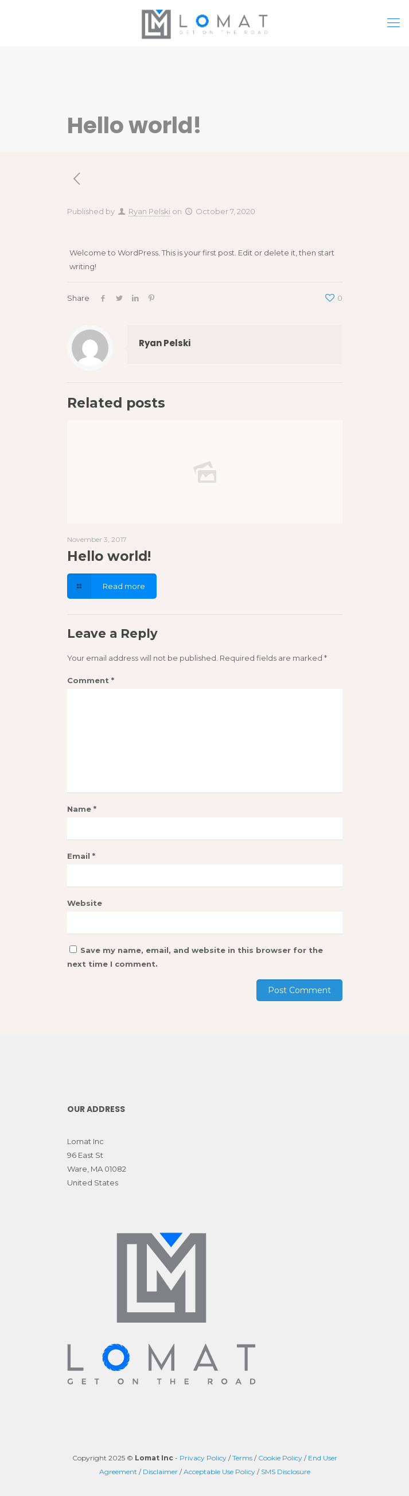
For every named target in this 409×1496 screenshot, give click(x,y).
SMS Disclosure (285, 1471)
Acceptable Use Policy (219, 1471)
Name (81, 808)
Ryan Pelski (149, 211)
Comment (90, 680)
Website (84, 903)
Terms (242, 1458)
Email (81, 856)
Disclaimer (160, 1471)
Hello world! (109, 556)
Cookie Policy (280, 1458)
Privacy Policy (203, 1458)
